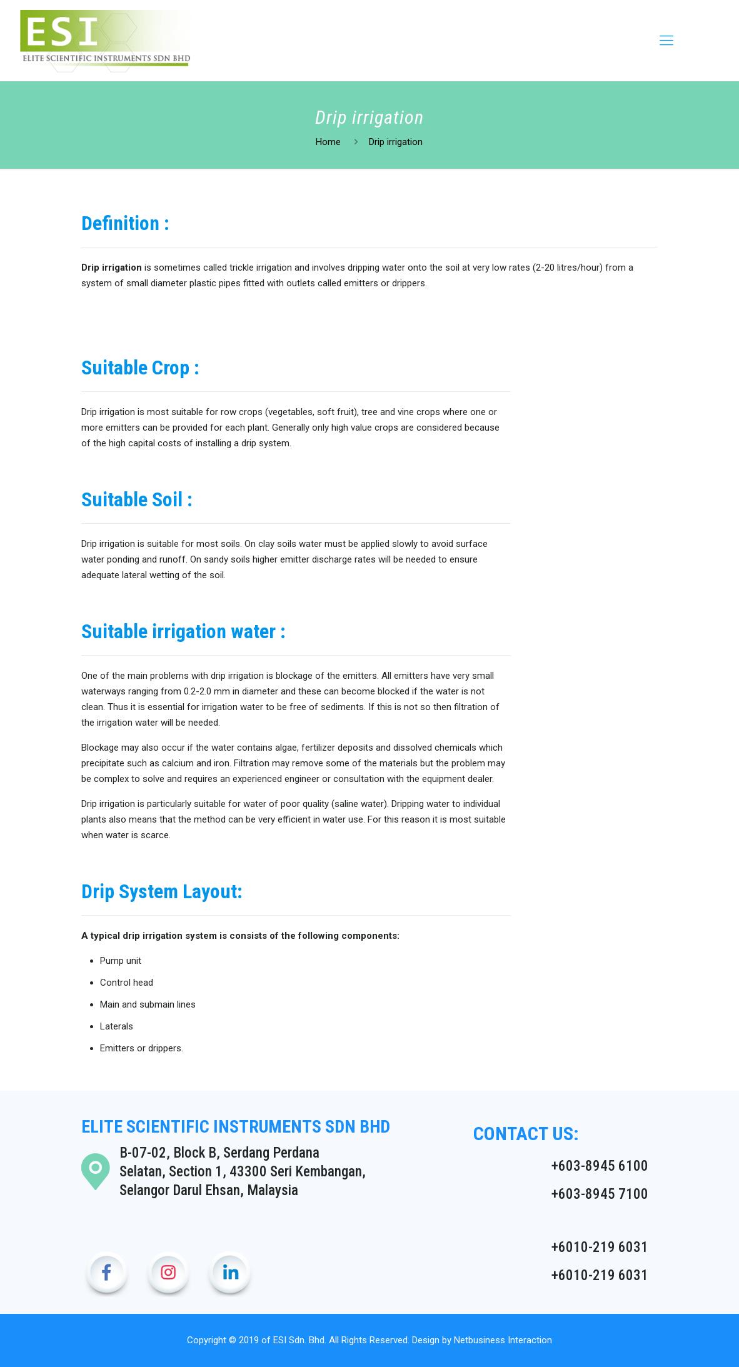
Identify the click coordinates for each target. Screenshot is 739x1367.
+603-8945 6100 (599, 1166)
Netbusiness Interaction (503, 1340)
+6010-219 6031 (599, 1247)
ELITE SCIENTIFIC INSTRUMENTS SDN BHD (235, 1126)
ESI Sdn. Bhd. (299, 1340)
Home (328, 142)
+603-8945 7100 (599, 1194)
